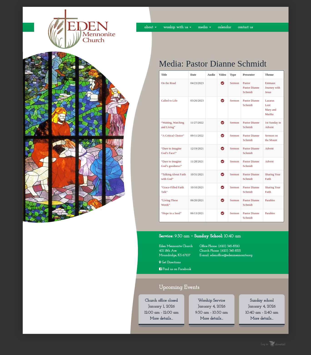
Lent (267, 105)
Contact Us (245, 27)
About (150, 27)
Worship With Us (177, 27)
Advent (269, 148)
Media (204, 27)
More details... (161, 318)
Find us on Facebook (175, 269)
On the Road (168, 83)
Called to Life (169, 100)
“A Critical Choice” (172, 135)
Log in (264, 344)
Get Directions (170, 262)
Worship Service (211, 301)
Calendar (224, 27)
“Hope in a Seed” (171, 213)
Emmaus (270, 83)
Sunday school (262, 301)
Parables (270, 200)
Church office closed (161, 301)
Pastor (246, 83)
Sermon (234, 83)
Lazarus (269, 100)
